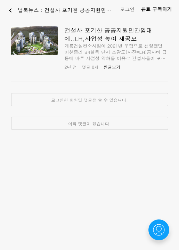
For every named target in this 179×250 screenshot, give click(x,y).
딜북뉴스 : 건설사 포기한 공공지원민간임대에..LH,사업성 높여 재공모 (61, 10)
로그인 (127, 9)
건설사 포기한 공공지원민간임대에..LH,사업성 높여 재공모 (109, 34)
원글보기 (112, 67)
